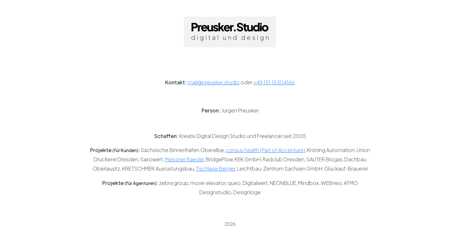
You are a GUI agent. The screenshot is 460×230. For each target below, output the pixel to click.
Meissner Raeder (184, 159)
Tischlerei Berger (215, 168)
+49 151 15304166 (274, 82)
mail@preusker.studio (214, 82)
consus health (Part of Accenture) (265, 150)
